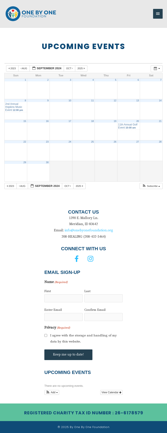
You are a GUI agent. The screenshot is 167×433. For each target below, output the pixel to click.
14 (160, 100)
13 (137, 100)
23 (47, 141)
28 (160, 141)
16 (47, 121)
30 (47, 162)
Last (87, 291)
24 (69, 141)
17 (69, 121)
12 (115, 100)
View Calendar (111, 392)
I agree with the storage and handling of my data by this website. (83, 338)
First (47, 291)
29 (24, 162)
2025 (81, 68)
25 (92, 141)
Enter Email (53, 310)
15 (24, 121)
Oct (69, 68)
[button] (151, 186)
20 (137, 121)
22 (24, 141)
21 (160, 121)
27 (137, 141)
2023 (12, 68)
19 (115, 121)
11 (92, 100)
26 (115, 141)
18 (92, 121)
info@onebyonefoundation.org (89, 230)
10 (69, 100)
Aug (24, 68)
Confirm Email (95, 310)
